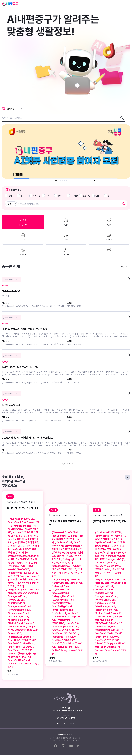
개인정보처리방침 (60, 723)
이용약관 (72, 723)
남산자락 (10, 109)
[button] (56, 180)
